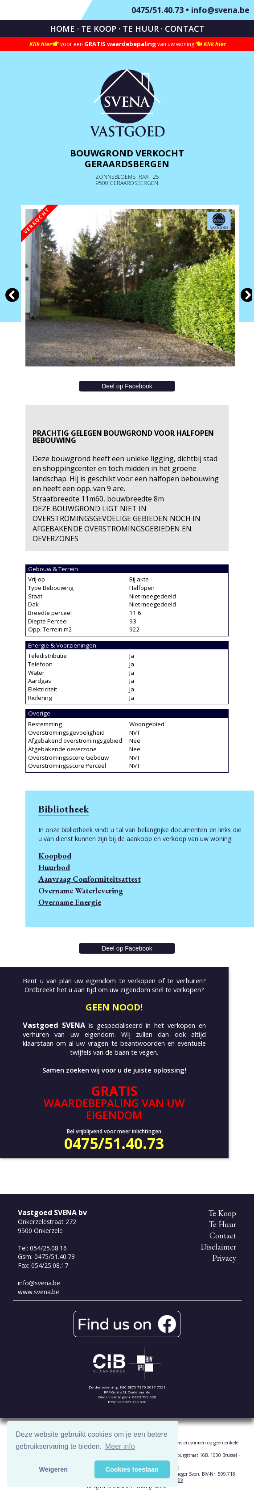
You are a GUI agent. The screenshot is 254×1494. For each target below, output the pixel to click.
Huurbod (54, 867)
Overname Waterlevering (80, 890)
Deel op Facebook (127, 386)
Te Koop (98, 28)
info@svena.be (220, 9)
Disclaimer (218, 1246)
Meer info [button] (120, 1446)
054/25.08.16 (48, 1248)
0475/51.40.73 (157, 9)
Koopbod (54, 855)
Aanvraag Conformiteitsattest (89, 879)
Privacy (224, 1258)
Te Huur (141, 28)
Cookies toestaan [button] (132, 1469)
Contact (185, 28)
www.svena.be (38, 1292)
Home (62, 28)
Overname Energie (69, 902)
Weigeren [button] (53, 1469)
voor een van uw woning (127, 44)
